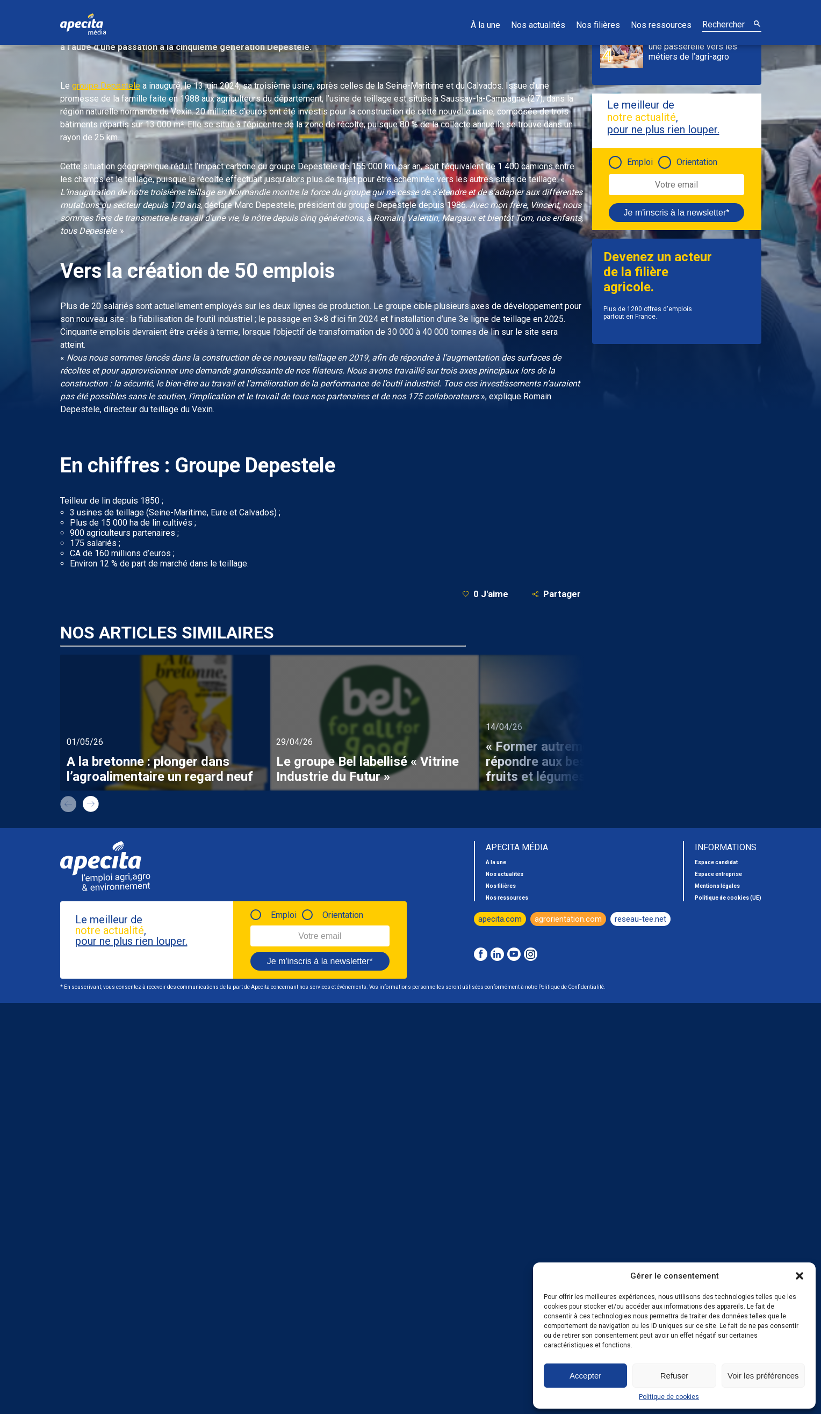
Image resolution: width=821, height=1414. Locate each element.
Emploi (640, 162)
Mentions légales (717, 886)
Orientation (696, 162)
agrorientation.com (568, 919)
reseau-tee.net (640, 919)
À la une (485, 25)
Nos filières (598, 25)
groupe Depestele (106, 86)
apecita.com (500, 919)
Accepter (585, 1375)
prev (68, 804)
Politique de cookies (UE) (728, 898)
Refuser (674, 1375)
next (91, 804)
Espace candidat (716, 862)
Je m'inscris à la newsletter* (677, 212)
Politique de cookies (669, 1397)
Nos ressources (661, 25)
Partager (556, 594)
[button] (799, 1276)
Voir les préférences (763, 1375)
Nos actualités (538, 25)
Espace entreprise (718, 874)
